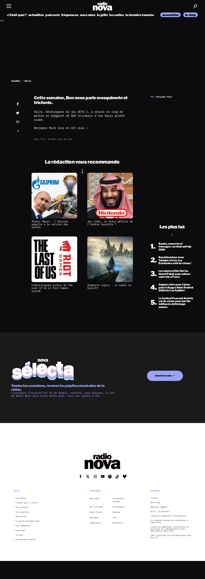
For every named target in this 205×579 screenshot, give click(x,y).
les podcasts (22, 507)
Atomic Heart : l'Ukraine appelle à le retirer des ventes (50, 224)
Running (116, 512)
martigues (94, 517)
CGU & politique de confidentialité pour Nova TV (171, 536)
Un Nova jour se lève (60, 139)
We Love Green (96, 507)
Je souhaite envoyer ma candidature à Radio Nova (169, 521)
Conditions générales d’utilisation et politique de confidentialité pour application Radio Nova (170, 529)
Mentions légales (159, 507)
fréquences (69, 15)
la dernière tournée (139, 15)
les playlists (22, 512)
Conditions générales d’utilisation (168, 516)
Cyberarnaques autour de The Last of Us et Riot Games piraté (52, 288)
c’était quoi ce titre (27, 503)
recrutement (118, 507)
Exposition (118, 523)
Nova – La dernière (160, 512)
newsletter (170, 15)
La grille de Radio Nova (28, 521)
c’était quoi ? (17, 15)
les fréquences (23, 526)
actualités (36, 15)
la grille (102, 15)
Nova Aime (94, 498)
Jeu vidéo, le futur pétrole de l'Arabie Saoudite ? (110, 223)
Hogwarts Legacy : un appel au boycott (109, 287)
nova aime (87, 15)
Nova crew (155, 503)
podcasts (52, 15)
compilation (95, 523)
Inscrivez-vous (163, 375)
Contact (154, 498)
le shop (190, 15)
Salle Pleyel (96, 512)
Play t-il (39, 139)
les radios (116, 15)
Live (115, 517)
